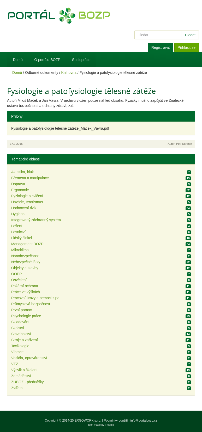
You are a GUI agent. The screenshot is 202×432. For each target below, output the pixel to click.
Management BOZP (27, 244)
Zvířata (17, 388)
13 (188, 370)
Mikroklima (20, 250)
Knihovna (68, 72)
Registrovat (160, 47)
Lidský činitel (21, 238)
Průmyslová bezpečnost (30, 304)
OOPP (16, 274)
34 (188, 208)
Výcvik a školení (24, 370)
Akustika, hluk (22, 172)
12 (188, 196)
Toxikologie (20, 346)
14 (188, 334)
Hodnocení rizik (24, 208)
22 (188, 262)
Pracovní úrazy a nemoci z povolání (37, 298)
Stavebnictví (21, 334)
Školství (17, 328)
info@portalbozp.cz (143, 420)
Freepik (109, 424)
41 (188, 340)
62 (188, 190)
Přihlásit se (186, 47)
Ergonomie (20, 190)
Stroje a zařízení (24, 340)
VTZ (14, 364)
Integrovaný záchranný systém (36, 220)
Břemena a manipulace (30, 178)
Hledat (190, 35)
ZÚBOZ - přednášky (27, 382)
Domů (17, 60)
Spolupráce (81, 60)
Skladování (20, 322)
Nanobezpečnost (25, 256)
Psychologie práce (26, 316)
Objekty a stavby (24, 268)
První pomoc (21, 310)
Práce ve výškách (25, 292)
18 (188, 238)
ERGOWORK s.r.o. (88, 420)
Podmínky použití (116, 420)
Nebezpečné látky (25, 262)
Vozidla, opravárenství (29, 358)
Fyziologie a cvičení (27, 196)
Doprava (18, 184)
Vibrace (17, 352)
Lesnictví (18, 232)
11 (188, 286)
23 (188, 316)
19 (188, 178)
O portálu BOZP (47, 60)
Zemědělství (21, 376)
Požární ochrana (24, 286)
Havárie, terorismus (27, 202)
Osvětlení (19, 280)
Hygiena (18, 214)
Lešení (16, 226)
